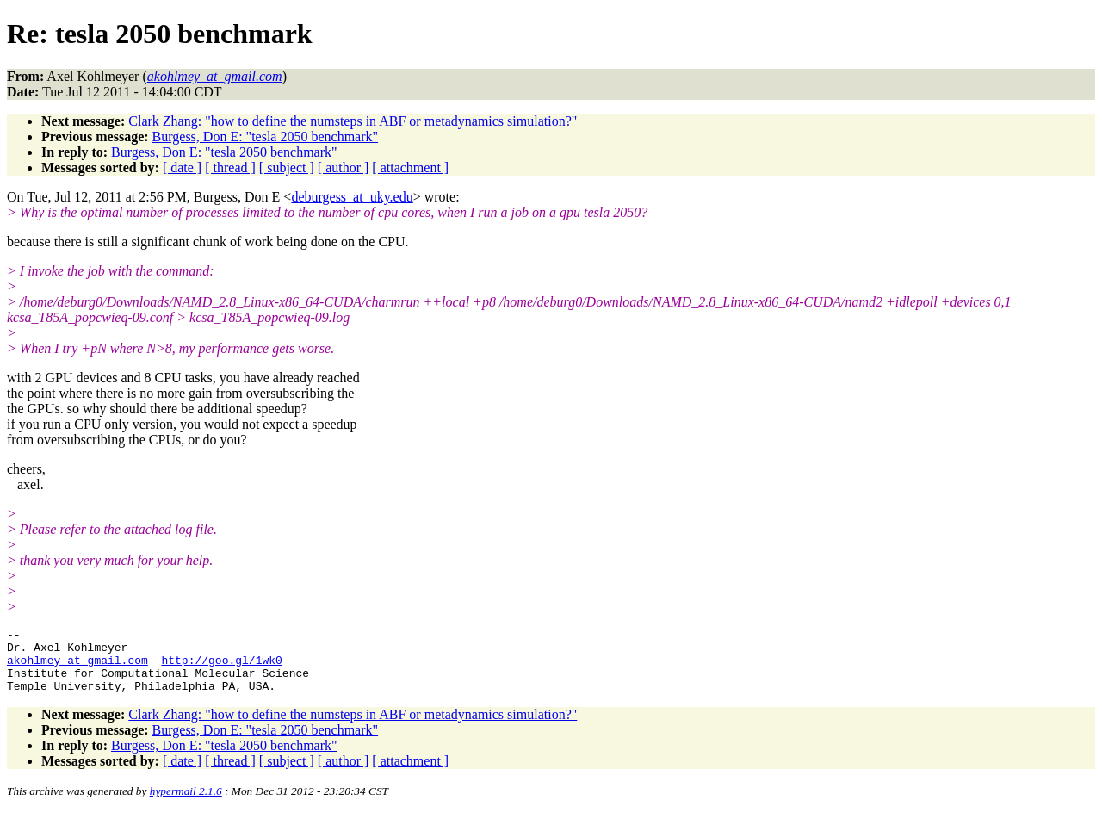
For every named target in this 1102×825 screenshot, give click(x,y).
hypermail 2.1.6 (186, 803)
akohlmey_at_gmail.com (77, 667)
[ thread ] (230, 167)
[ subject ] (286, 167)
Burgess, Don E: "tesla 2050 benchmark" (265, 136)
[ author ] (343, 167)
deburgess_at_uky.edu (351, 196)
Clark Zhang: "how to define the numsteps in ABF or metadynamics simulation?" (352, 121)
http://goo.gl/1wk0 (221, 667)
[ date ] (182, 167)
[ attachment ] (410, 167)
